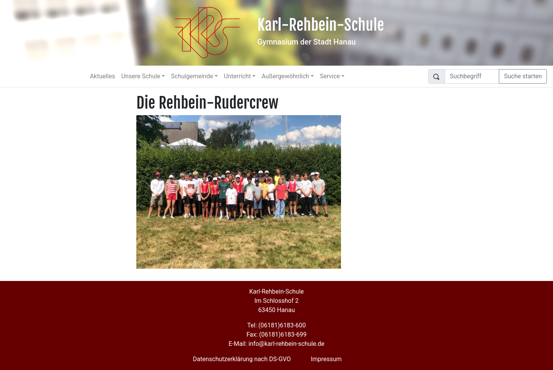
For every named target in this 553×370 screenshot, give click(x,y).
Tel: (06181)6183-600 (276, 325)
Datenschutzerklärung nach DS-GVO (242, 359)
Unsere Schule (141, 76)
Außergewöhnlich (285, 76)
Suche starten (523, 76)
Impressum (326, 359)
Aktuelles (102, 76)
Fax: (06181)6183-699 (276, 334)
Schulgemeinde (192, 76)
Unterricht (237, 76)
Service (330, 76)
